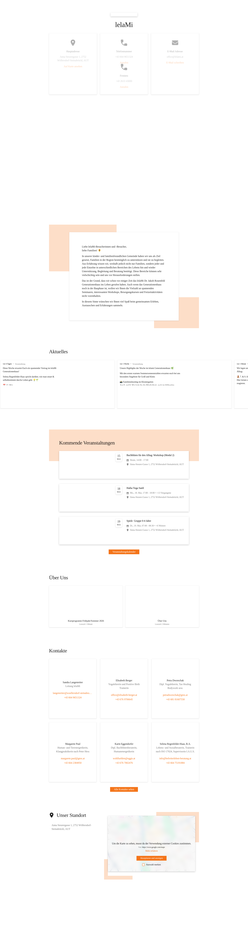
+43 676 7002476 (124, 764)
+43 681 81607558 (175, 701)
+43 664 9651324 (73, 699)
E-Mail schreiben (175, 62)
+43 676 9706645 (124, 701)
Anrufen (124, 62)
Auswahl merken (151, 866)
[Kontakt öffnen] (72, 685)
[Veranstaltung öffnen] (124, 465)
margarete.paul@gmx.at (73, 760)
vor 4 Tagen (7, 364)
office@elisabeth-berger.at (124, 696)
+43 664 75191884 (175, 764)
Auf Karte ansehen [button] (73, 66)
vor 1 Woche (119, 364)
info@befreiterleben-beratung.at (175, 760)
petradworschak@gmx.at (175, 696)
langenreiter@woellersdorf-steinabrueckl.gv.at (73, 695)
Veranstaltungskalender (124, 551)
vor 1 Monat (230, 364)
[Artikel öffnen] (86, 607)
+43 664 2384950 (73, 764)
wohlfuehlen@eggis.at (124, 760)
